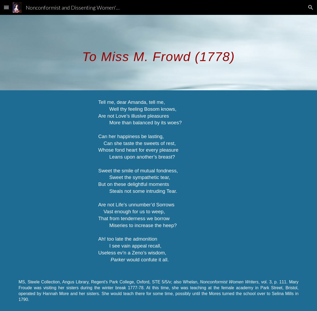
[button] (6, 7)
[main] (158, 52)
